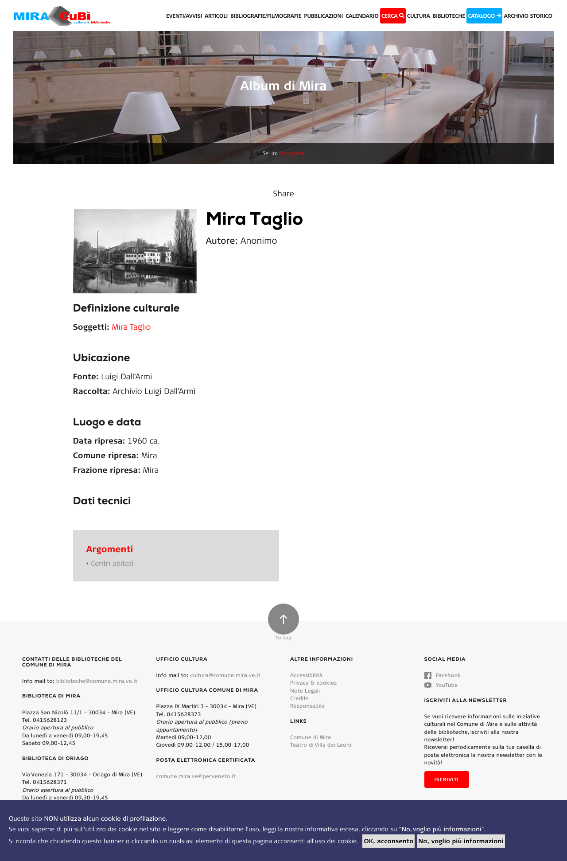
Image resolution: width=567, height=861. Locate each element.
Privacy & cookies (313, 682)
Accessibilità (306, 675)
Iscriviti (447, 779)
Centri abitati (112, 563)
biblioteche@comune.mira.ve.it (96, 681)
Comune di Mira (310, 737)
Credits (299, 698)
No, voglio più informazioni (460, 841)
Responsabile (307, 705)
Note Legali (305, 690)
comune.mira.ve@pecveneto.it (196, 776)
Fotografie (291, 153)
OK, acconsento (388, 841)
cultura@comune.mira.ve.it (225, 675)
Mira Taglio (131, 326)
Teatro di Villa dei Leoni (320, 744)
